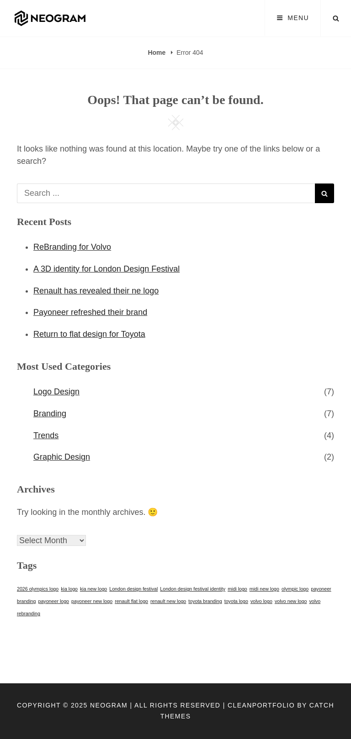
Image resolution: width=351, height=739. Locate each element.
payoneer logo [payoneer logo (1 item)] (53, 601)
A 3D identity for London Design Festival (106, 268)
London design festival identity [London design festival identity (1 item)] (192, 589)
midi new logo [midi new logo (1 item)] (264, 589)
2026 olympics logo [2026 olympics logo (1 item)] (37, 589)
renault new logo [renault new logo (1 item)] (168, 601)
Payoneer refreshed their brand (90, 312)
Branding (49, 413)
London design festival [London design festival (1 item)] (133, 589)
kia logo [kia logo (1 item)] (69, 589)
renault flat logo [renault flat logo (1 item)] (131, 601)
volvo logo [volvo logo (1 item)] (261, 601)
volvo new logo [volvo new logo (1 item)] (291, 601)
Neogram (109, 705)
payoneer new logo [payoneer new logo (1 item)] (91, 601)
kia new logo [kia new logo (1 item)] (93, 589)
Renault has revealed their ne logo (96, 290)
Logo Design (56, 391)
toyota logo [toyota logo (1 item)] (236, 601)
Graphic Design (61, 456)
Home (157, 52)
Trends (45, 435)
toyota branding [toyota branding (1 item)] (205, 601)
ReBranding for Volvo (72, 247)
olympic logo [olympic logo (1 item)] (295, 589)
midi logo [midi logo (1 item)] (237, 589)
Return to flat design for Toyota (89, 334)
